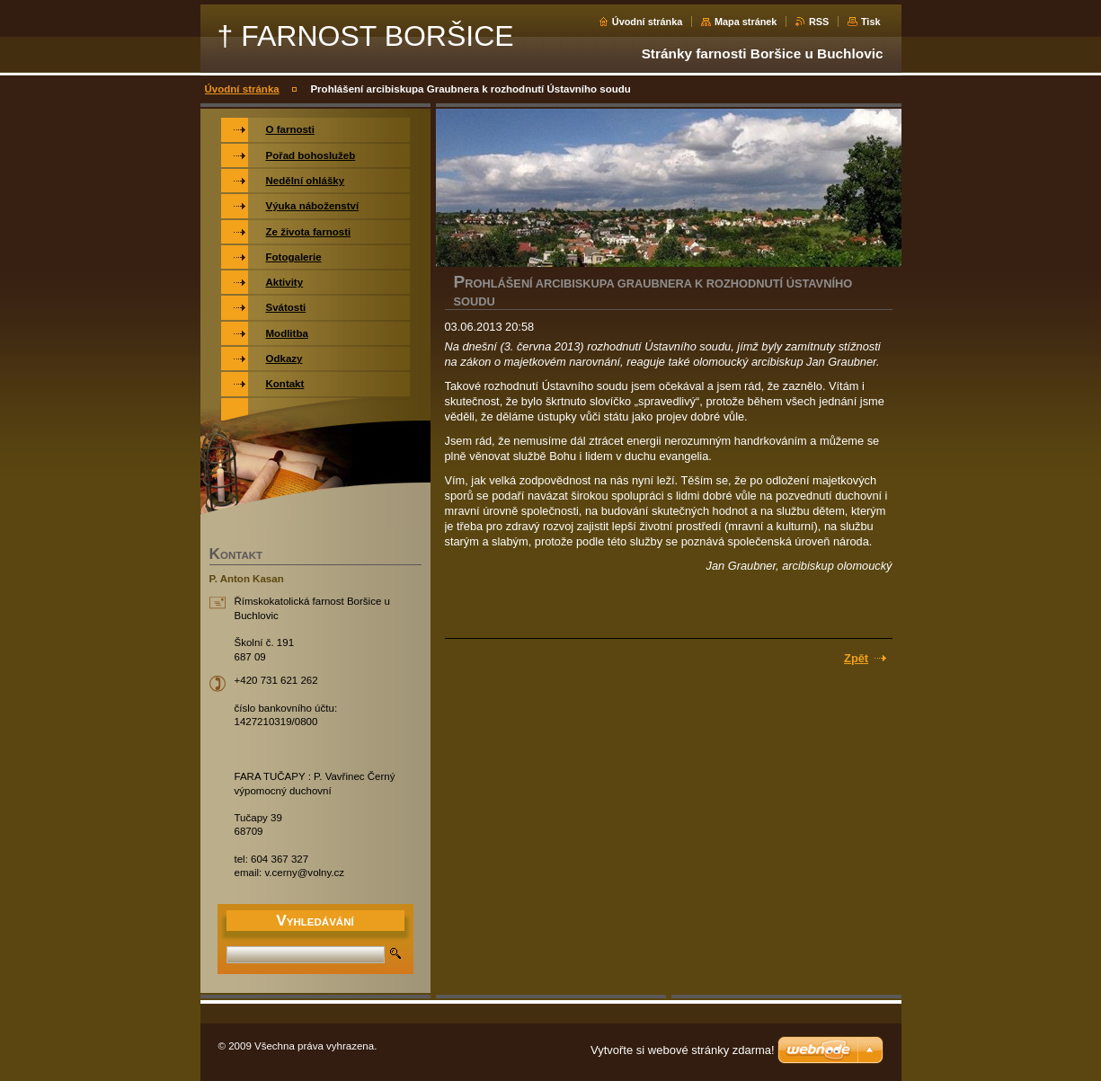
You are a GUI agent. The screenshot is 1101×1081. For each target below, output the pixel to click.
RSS (819, 21)
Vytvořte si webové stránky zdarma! (682, 1050)
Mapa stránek (746, 21)
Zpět (856, 658)
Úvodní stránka (647, 21)
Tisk (871, 21)
